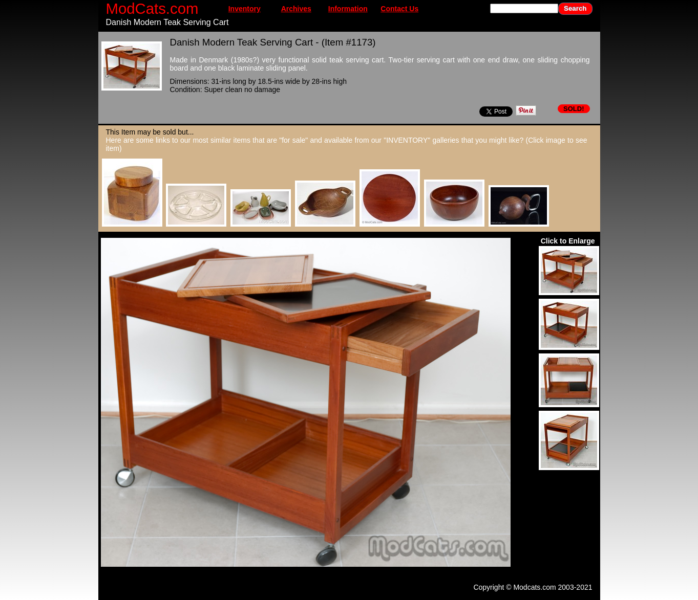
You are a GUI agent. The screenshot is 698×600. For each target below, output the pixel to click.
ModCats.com (152, 8)
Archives (296, 9)
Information (348, 9)
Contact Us (399, 9)
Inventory (244, 9)
